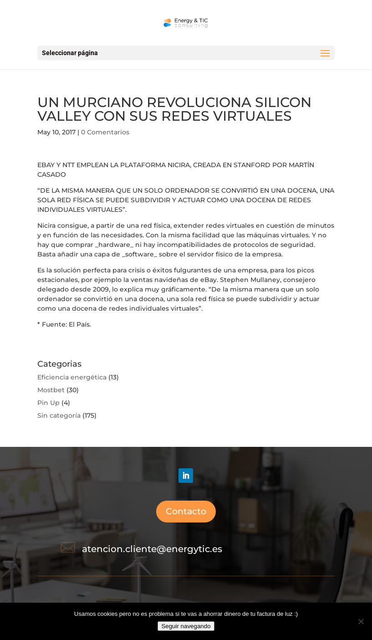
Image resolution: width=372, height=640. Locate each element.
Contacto (186, 511)
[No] (360, 621)
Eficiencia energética (72, 377)
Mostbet (51, 390)
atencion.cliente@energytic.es (152, 548)
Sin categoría (59, 415)
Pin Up (48, 403)
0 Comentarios (105, 132)
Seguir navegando (185, 626)
